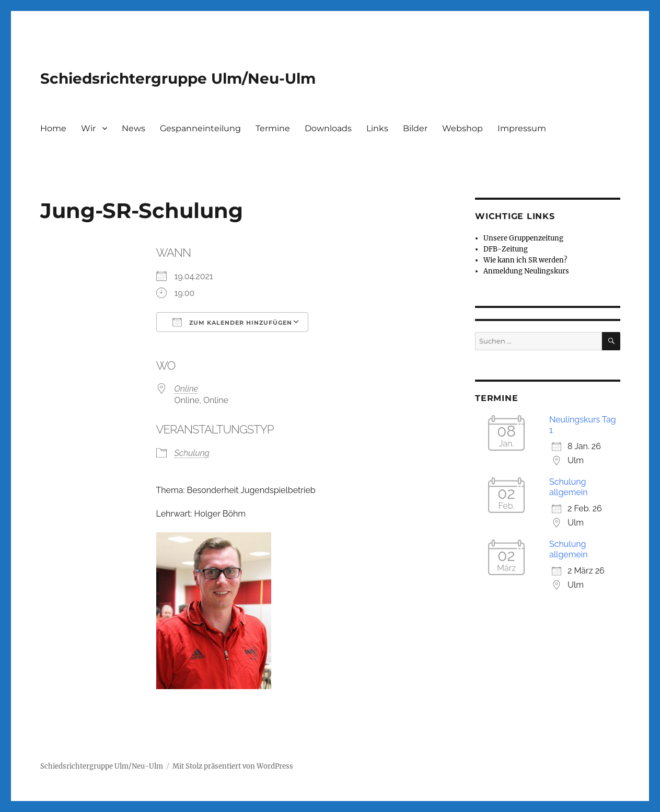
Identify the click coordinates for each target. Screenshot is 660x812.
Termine (273, 128)
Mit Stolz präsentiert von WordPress (232, 766)
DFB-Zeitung (505, 249)
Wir (88, 128)
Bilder (415, 128)
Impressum (521, 128)
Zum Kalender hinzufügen (232, 322)
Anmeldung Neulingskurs (526, 271)
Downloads (328, 128)
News (133, 128)
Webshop (462, 128)
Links (377, 128)
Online (187, 389)
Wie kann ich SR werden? (525, 260)
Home (53, 128)
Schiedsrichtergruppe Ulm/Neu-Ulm (178, 78)
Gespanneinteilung (200, 128)
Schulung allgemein (568, 487)
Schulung (192, 453)
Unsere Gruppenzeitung (523, 238)
